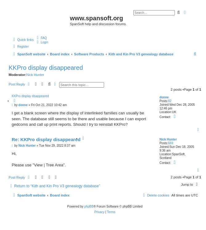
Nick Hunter (35, 75)
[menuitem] (41, 38)
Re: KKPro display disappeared (46, 139)
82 (170, 101)
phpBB (89, 206)
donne (164, 97)
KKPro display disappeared (46, 67)
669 (170, 143)
